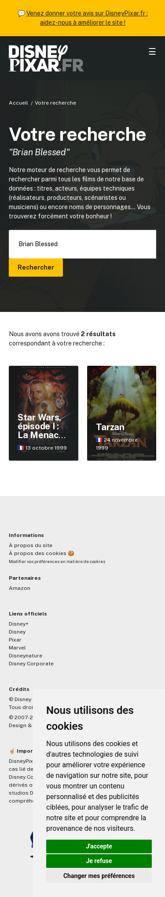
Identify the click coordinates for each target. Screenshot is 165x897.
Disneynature (25, 656)
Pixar (15, 640)
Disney (17, 632)
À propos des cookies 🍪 (41, 553)
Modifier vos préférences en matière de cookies (57, 561)
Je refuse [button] (99, 860)
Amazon (19, 588)
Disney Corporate (31, 664)
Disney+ (19, 624)
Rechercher (36, 267)
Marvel (17, 648)
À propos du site (30, 545)
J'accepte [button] (99, 846)
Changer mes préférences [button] (99, 875)
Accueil (18, 103)
